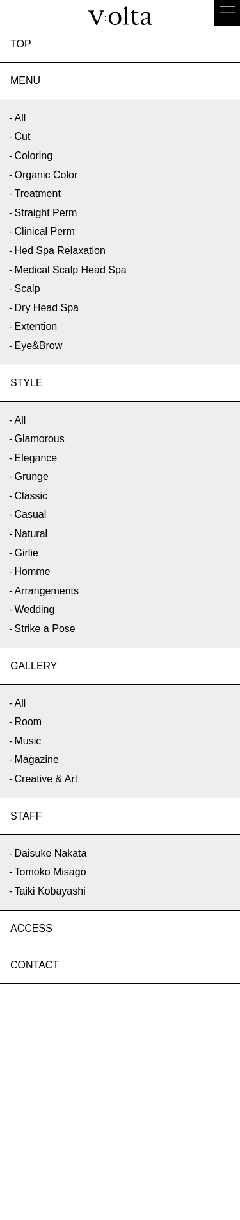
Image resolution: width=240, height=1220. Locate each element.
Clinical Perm (45, 231)
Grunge (32, 476)
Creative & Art (46, 778)
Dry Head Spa (47, 307)
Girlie (26, 552)
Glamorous (40, 438)
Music (28, 740)
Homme (33, 571)
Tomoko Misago (50, 871)
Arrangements (47, 590)
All (20, 117)
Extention (36, 326)
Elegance (36, 457)
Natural (31, 533)
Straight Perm (46, 212)
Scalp (27, 288)
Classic (31, 495)
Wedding (35, 609)
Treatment (38, 193)
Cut (23, 136)
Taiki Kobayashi (50, 891)
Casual (31, 514)
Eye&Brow (39, 345)
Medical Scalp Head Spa (71, 269)
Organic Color (46, 174)
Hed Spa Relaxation (60, 250)
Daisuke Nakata (51, 853)
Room (28, 721)
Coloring (34, 155)
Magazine (37, 759)
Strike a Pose (45, 628)
